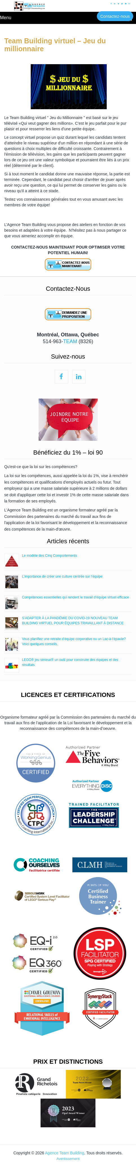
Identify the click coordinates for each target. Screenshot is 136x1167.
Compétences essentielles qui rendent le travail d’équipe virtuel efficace (75, 597)
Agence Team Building (64, 1153)
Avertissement (67, 1159)
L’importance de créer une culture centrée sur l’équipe (62, 576)
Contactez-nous (115, 16)
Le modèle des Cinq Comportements (49, 556)
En (129, 4)
